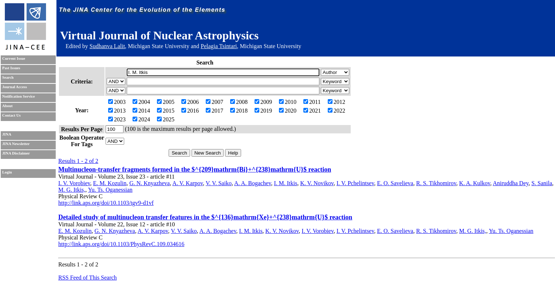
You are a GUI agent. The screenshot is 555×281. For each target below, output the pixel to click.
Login (7, 172)
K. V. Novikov (317, 183)
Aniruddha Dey (510, 183)
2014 (141, 111)
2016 (190, 111)
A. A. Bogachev (252, 183)
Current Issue (13, 58)
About (7, 106)
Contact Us (11, 115)
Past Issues (11, 68)
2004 (141, 102)
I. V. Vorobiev (74, 183)
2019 (263, 111)
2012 (336, 102)
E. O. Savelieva (395, 183)
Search (7, 77)
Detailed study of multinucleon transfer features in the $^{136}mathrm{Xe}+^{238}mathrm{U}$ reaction (205, 217)
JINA (6, 134)
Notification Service (18, 96)
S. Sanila (541, 183)
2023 (117, 119)
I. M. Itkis (285, 183)
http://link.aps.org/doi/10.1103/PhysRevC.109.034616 (121, 244)
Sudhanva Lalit (107, 46)
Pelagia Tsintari (219, 46)
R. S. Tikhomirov (436, 183)
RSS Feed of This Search (87, 277)
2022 (336, 111)
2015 (165, 111)
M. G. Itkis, (71, 190)
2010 (287, 102)
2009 (263, 102)
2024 (141, 119)
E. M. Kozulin (110, 183)
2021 (312, 111)
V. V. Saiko (219, 183)
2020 (287, 111)
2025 (165, 119)
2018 (239, 111)
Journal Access (14, 87)
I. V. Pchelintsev (355, 183)
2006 (190, 102)
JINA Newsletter (15, 144)
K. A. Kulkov (474, 183)
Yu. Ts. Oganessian (110, 190)
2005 (165, 102)
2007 (214, 102)
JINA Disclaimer (16, 153)
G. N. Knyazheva (149, 183)
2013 (117, 111)
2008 (239, 102)
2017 (214, 111)
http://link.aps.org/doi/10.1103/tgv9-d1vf (106, 203)
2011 (311, 102)
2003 (117, 102)
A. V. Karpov (187, 183)
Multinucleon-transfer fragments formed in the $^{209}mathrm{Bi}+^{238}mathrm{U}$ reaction (194, 169)
